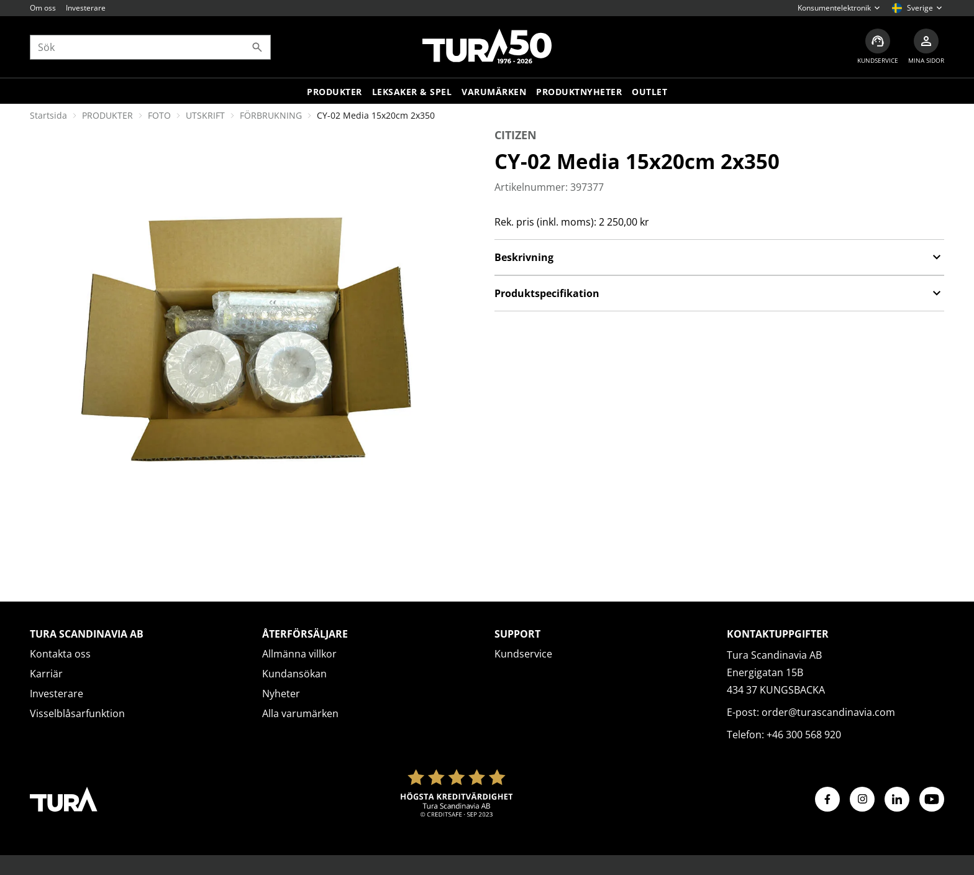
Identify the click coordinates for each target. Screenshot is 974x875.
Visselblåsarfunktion (77, 713)
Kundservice (523, 654)
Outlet (649, 92)
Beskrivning (719, 257)
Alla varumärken (300, 713)
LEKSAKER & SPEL (412, 92)
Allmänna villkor (299, 654)
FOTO (159, 115)
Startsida (48, 115)
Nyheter (281, 693)
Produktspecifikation (719, 293)
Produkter (334, 92)
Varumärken (494, 92)
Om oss (43, 7)
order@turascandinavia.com (828, 712)
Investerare (86, 7)
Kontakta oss (60, 654)
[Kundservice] (877, 47)
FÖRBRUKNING (271, 115)
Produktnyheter (579, 92)
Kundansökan (294, 673)
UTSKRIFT (205, 115)
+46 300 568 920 (804, 734)
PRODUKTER (107, 115)
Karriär (46, 673)
